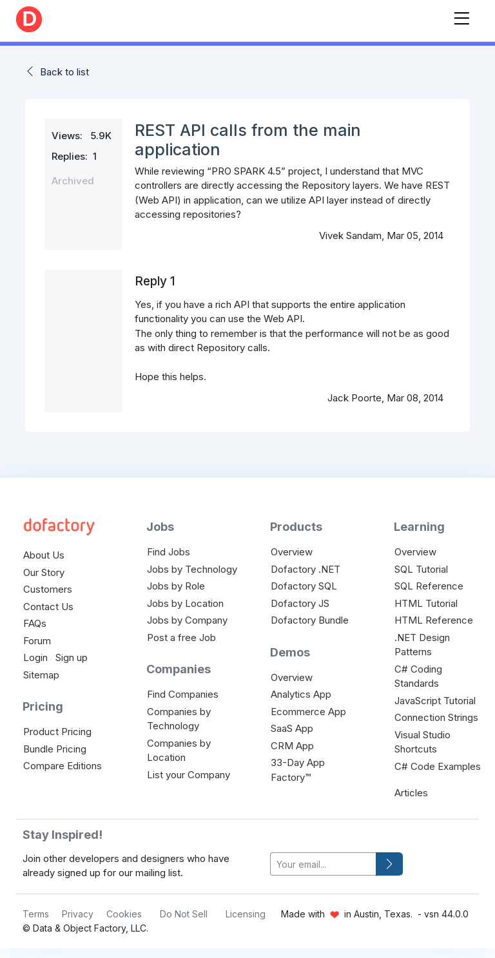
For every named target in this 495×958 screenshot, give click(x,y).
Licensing (246, 913)
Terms (36, 913)
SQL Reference (428, 586)
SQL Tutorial (421, 569)
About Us (43, 555)
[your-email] (323, 864)
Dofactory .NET (305, 569)
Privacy (77, 913)
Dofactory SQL (304, 586)
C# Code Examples (437, 766)
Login (35, 657)
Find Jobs (168, 552)
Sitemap (41, 675)
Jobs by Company (187, 620)
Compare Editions (62, 766)
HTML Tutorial (426, 603)
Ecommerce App (308, 711)
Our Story (43, 572)
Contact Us (48, 606)
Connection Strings (436, 717)
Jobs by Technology (192, 569)
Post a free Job (181, 637)
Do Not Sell (184, 913)
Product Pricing (57, 731)
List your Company (188, 775)
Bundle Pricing (54, 749)
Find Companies (182, 694)
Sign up (71, 657)
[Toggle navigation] (461, 16)
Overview (292, 552)
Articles (411, 793)
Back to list (64, 72)
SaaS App (292, 728)
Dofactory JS (300, 603)
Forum (37, 641)
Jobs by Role (176, 586)
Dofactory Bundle (310, 620)
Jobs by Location (185, 603)
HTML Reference (433, 620)
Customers (47, 589)
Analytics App (301, 694)
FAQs (34, 623)
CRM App (292, 746)
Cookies (124, 913)
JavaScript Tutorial (435, 701)
